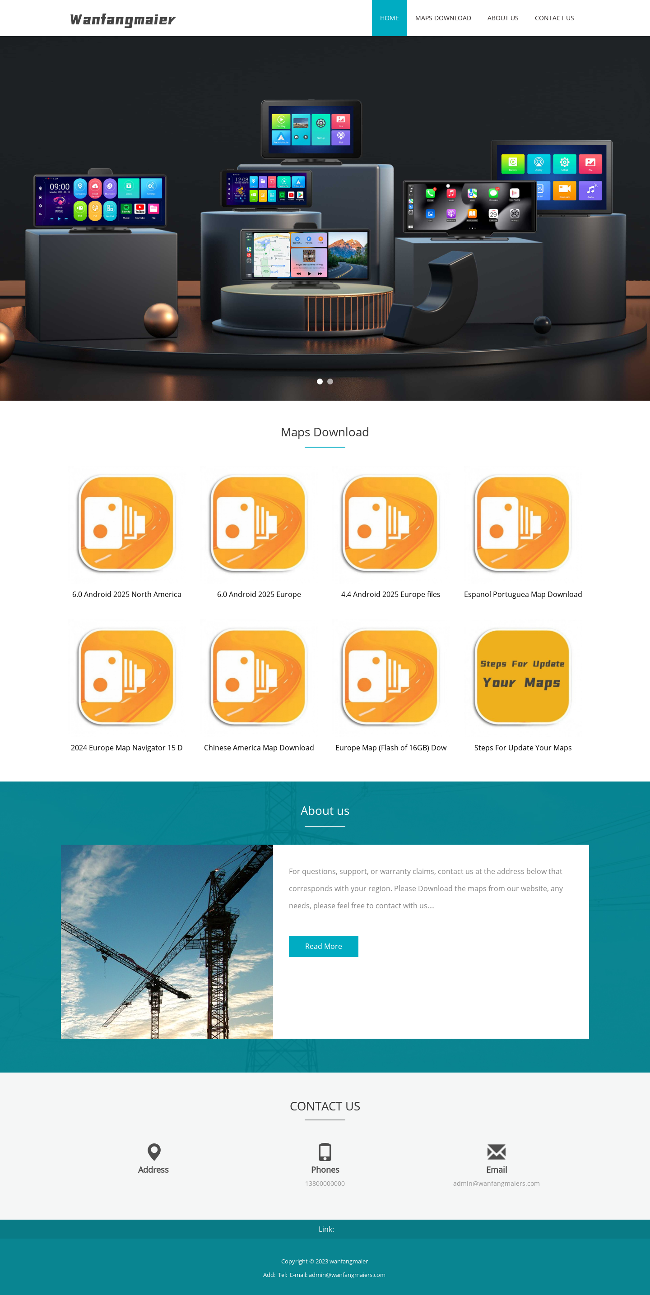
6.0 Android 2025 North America (126, 594)
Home (389, 18)
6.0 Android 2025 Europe (259, 594)
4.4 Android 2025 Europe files (391, 594)
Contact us (554, 18)
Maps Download (443, 18)
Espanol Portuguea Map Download (523, 594)
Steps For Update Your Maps (523, 748)
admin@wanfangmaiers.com (496, 1183)
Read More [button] (323, 946)
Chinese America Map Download (259, 748)
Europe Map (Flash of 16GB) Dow (390, 748)
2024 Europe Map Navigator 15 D (127, 748)
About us (503, 18)
